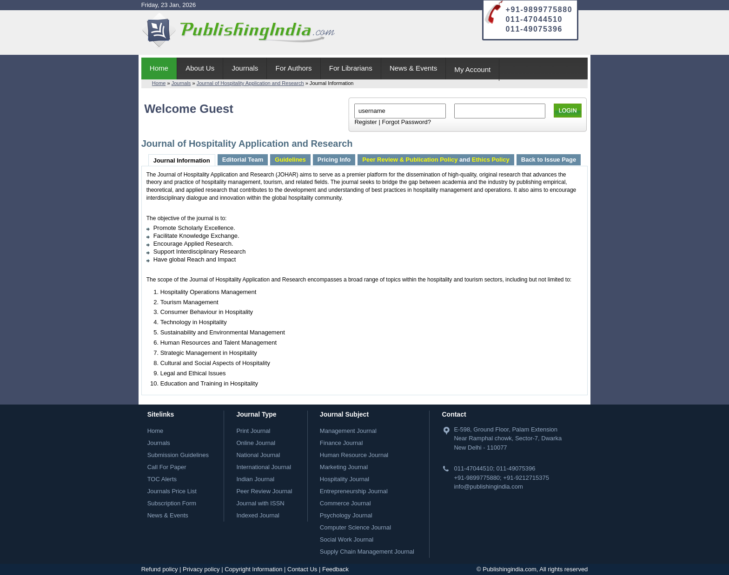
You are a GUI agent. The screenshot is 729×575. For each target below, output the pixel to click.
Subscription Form (171, 503)
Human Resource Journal (354, 454)
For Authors (294, 68)
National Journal (258, 454)
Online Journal (255, 442)
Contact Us (302, 569)
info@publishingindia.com (488, 486)
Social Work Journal (346, 539)
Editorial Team (243, 159)
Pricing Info (334, 159)
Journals (245, 68)
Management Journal (348, 430)
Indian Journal (255, 479)
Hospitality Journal (344, 479)
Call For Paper (166, 467)
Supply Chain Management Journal (367, 551)
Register (365, 121)
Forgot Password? (406, 121)
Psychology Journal (346, 515)
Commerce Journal (345, 503)
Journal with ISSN (260, 503)
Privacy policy (201, 569)
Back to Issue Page (549, 159)
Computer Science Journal (355, 527)
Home (159, 68)
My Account (472, 69)
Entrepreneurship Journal (354, 491)
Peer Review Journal (264, 491)
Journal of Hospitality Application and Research (250, 83)
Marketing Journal (344, 467)
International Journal (263, 467)
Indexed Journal (257, 515)
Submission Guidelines (178, 454)
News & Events (413, 68)
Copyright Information (253, 569)
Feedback (335, 569)
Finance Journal (341, 442)
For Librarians (350, 68)
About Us (200, 68)
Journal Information (181, 160)
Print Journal (253, 430)
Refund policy (159, 569)
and (435, 159)
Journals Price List (172, 491)
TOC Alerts (162, 479)
